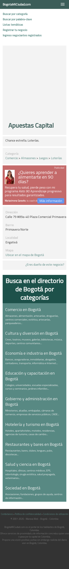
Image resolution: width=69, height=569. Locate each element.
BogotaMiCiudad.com (17, 4)
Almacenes (28, 158)
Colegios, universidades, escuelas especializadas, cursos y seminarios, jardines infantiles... (31, 387)
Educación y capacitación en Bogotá (30, 376)
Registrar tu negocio (15, 30)
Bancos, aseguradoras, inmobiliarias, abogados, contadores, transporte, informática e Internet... (31, 361)
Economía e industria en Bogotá (33, 353)
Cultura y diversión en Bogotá (31, 333)
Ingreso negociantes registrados (22, 35)
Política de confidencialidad (28, 514)
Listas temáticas (13, 24)
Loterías (56, 158)
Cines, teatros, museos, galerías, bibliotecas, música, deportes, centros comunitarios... (33, 341)
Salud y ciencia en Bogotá (27, 464)
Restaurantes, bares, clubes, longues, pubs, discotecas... (29, 452)
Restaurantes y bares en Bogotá (33, 444)
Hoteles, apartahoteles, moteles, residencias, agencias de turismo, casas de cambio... (30, 432)
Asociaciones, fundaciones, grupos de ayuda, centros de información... (33, 496)
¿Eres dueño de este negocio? (44, 264)
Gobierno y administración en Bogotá (31, 401)
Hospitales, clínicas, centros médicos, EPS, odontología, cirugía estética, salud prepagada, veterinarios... (30, 474)
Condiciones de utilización (55, 514)
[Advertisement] (33, 84)
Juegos (43, 158)
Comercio (11, 158)
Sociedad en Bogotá (22, 488)
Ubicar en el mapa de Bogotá (24, 254)
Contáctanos (7, 514)
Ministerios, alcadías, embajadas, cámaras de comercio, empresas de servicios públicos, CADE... (32, 412)
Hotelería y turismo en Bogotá (32, 424)
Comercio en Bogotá (23, 309)
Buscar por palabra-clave (17, 19)
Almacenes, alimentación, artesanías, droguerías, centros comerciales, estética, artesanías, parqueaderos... (32, 319)
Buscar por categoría (15, 14)
